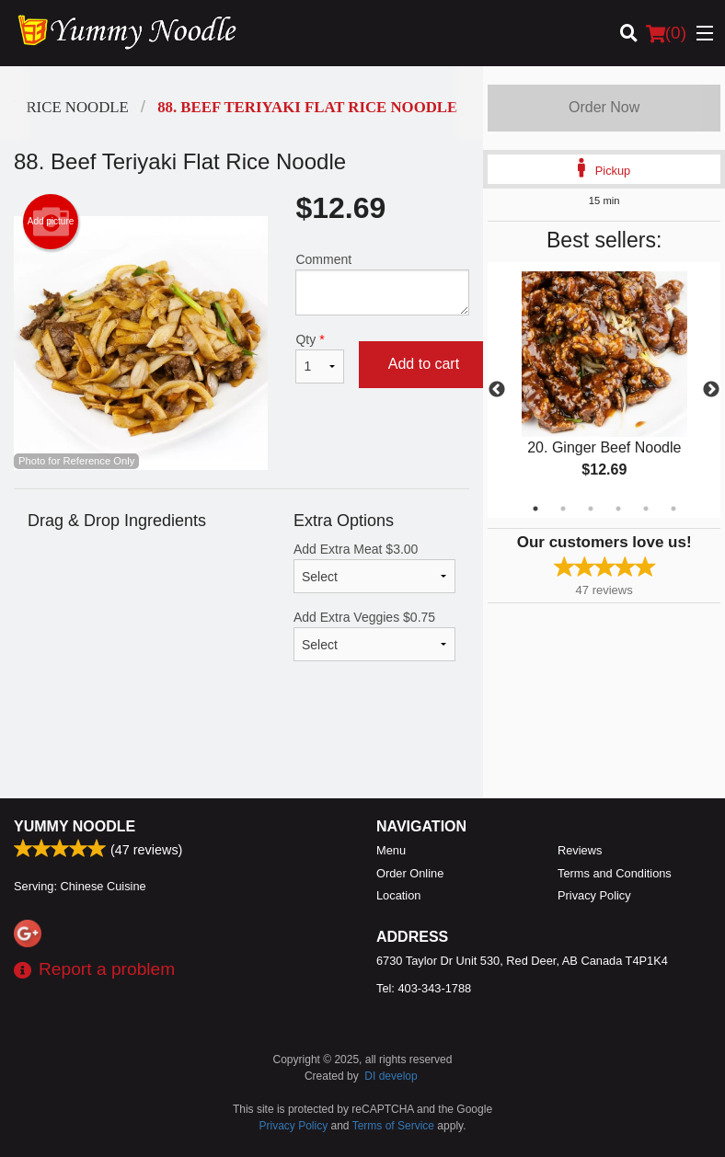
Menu (391, 850)
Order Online (409, 873)
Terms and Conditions (615, 873)
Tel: (423, 988)
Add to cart (423, 364)
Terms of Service (393, 1125)
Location (398, 895)
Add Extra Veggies (374, 635)
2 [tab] (563, 508)
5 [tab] (646, 508)
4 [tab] (618, 508)
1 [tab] (535, 508)
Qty (319, 358)
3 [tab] (590, 508)
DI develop (390, 1076)
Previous (497, 390)
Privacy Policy (594, 895)
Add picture (51, 221)
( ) (666, 33)
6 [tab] (673, 508)
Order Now (604, 107)
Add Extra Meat (374, 567)
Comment (382, 283)
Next (711, 390)
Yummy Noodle (74, 826)
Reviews (580, 850)
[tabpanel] (604, 390)
